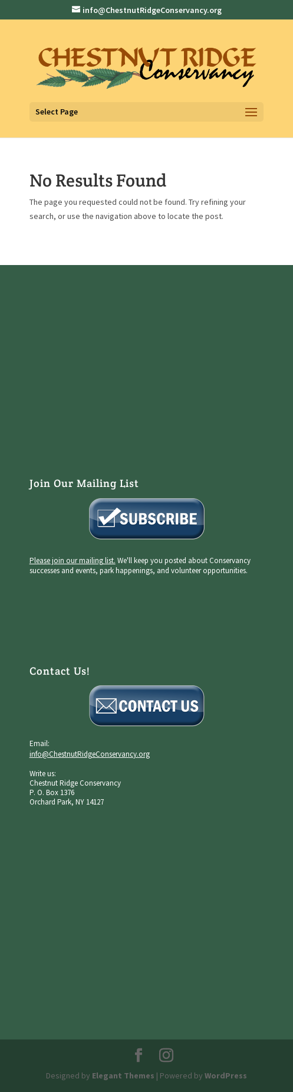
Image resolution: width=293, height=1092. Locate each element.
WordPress (226, 1075)
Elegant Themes (123, 1075)
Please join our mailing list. (72, 560)
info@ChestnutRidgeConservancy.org (89, 754)
